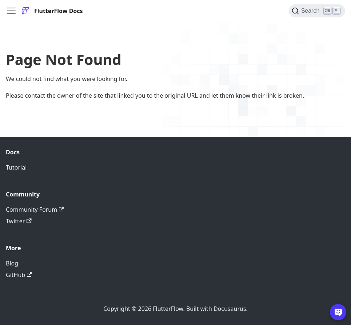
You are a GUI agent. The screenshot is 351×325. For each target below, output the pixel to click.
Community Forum (35, 210)
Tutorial (16, 167)
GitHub (19, 275)
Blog (12, 263)
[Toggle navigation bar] (11, 10)
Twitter (19, 221)
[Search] (317, 10)
